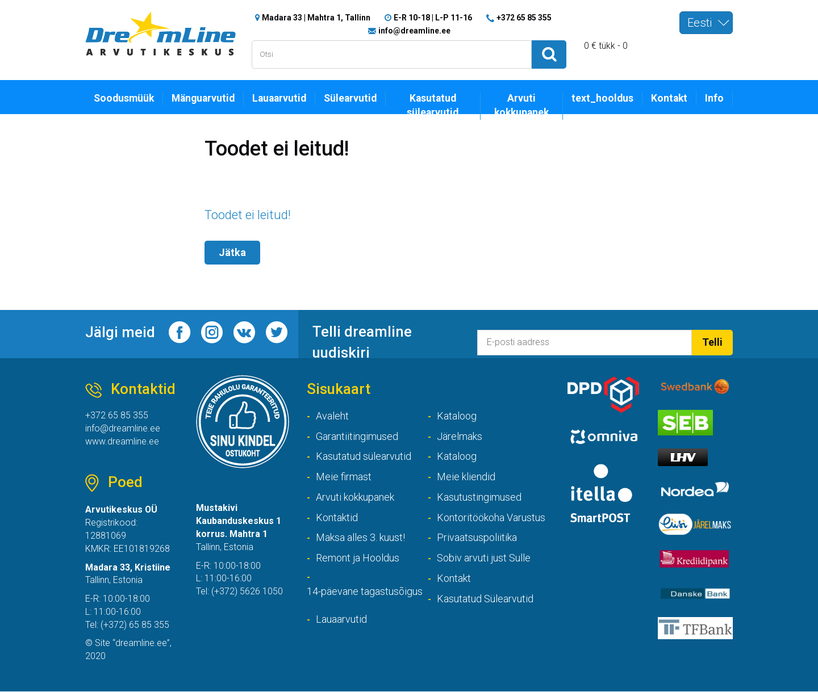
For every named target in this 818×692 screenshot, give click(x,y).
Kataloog (457, 416)
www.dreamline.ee (122, 441)
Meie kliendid (466, 477)
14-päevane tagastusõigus (365, 592)
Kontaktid (337, 517)
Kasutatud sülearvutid (432, 105)
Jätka (232, 253)
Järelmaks (459, 436)
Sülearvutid (350, 98)
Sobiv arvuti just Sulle (484, 558)
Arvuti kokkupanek (521, 105)
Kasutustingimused (479, 498)
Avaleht (332, 416)
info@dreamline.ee (414, 30)
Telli (712, 342)
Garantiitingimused (357, 436)
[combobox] (706, 22)
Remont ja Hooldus (357, 558)
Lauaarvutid (279, 98)
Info (714, 98)
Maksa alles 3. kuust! (360, 538)
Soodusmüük (124, 98)
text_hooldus (602, 98)
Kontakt (669, 98)
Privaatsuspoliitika (477, 538)
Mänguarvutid (203, 98)
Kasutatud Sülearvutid (485, 599)
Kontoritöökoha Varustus (491, 517)
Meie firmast (344, 477)
